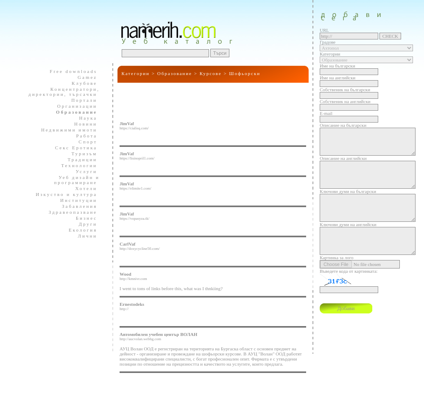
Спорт (84, 141)
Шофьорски (244, 73)
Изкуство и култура (63, 194)
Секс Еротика (72, 147)
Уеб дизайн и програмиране (74, 180)
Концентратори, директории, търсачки (64, 92)
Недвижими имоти (65, 129)
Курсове (211, 73)
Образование (174, 73)
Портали (80, 100)
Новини (82, 123)
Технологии (75, 165)
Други (84, 224)
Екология (79, 229)
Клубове (81, 83)
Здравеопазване (69, 212)
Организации (73, 106)
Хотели (83, 188)
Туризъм (80, 153)
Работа (83, 135)
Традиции (79, 159)
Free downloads (70, 71)
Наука (84, 117)
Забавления (76, 206)
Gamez (84, 77)
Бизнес (83, 218)
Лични (84, 235)
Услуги (83, 171)
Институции (75, 200)
